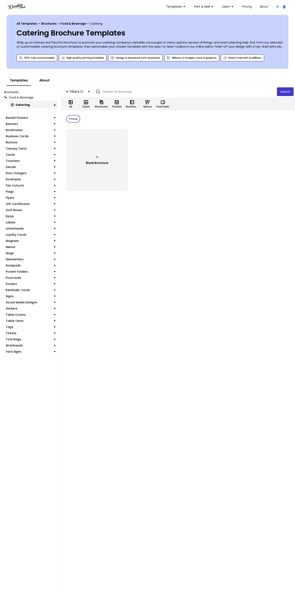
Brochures (49, 24)
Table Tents (31, 321)
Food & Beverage (73, 24)
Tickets (31, 333)
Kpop (31, 216)
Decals (31, 167)
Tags (31, 327)
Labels (31, 222)
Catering (20, 105)
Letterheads (31, 228)
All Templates (27, 24)
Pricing (247, 7)
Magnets (31, 241)
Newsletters (31, 259)
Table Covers (31, 315)
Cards (31, 155)
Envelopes (31, 179)
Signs (31, 296)
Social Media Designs (31, 302)
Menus (31, 247)
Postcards (31, 278)
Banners (31, 124)
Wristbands (31, 345)
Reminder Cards (31, 290)
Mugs (31, 253)
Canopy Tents (31, 148)
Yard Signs (31, 352)
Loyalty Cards (31, 235)
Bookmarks (31, 130)
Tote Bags (31, 339)
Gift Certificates (31, 204)
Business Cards (31, 136)
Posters (31, 284)
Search (285, 92)
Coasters (31, 161)
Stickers (31, 308)
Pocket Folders (31, 272)
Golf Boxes (31, 210)
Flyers (31, 198)
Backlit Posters (31, 118)
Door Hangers (31, 173)
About (264, 7)
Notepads (31, 265)
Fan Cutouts (31, 185)
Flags (31, 192)
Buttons (31, 142)
